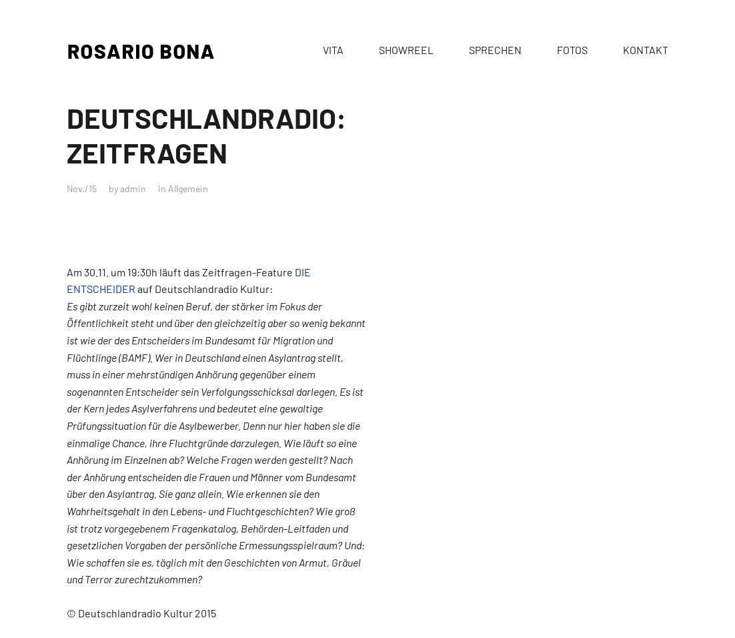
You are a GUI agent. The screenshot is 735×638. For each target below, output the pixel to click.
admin (133, 188)
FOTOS (572, 49)
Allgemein (188, 188)
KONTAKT (645, 49)
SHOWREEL (406, 49)
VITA (333, 49)
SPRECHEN (495, 49)
